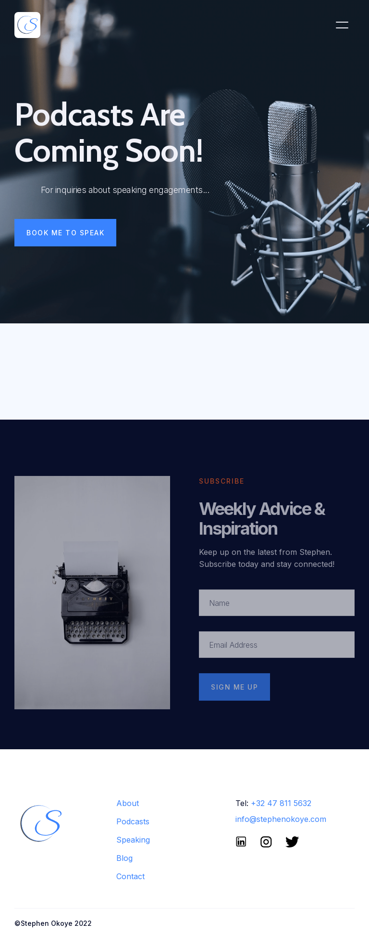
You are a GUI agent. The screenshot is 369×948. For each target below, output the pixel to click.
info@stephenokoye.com (280, 819)
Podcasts (132, 821)
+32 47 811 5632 (281, 803)
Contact (130, 876)
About (127, 803)
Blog (124, 858)
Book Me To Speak (65, 233)
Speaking (133, 840)
